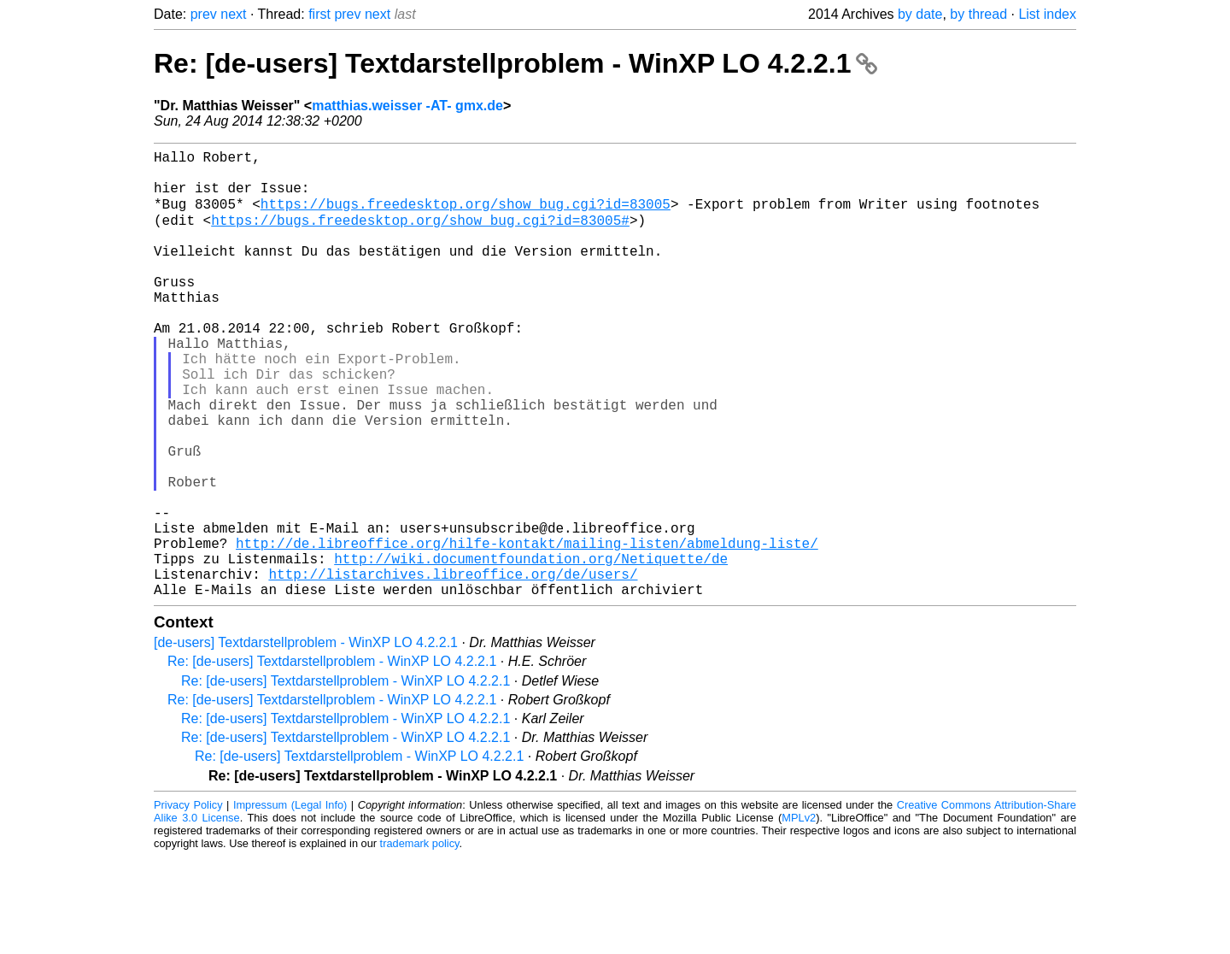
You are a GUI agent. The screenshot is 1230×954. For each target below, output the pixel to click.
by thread (978, 14)
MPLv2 (799, 915)
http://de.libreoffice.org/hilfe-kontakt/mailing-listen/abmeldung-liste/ (527, 630)
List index (1047, 14)
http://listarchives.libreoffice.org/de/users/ (452, 667)
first (319, 14)
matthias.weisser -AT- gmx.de (407, 105)
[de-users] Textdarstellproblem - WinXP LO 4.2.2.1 (306, 740)
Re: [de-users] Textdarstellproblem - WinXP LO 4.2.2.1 (515, 63)
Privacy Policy (188, 902)
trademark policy (420, 940)
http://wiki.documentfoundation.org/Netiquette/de (531, 648)
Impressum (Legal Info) (290, 902)
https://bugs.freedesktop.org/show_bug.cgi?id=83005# (420, 235)
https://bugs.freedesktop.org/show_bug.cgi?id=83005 (466, 216)
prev (203, 14)
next (233, 14)
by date (920, 14)
